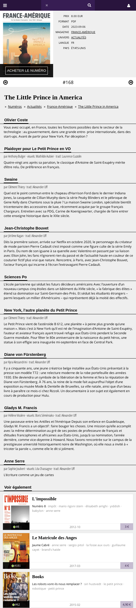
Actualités (78, 37)
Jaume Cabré (40, 545)
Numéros (15, 106)
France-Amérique (83, 32)
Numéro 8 (39, 506)
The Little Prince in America (98, 106)
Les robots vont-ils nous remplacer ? (57, 584)
